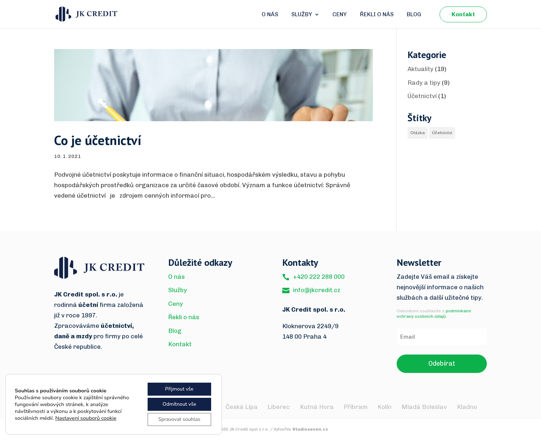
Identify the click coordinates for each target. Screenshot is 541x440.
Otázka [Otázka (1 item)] (417, 132)
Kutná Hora (317, 406)
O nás (270, 15)
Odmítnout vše (179, 404)
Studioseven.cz (310, 429)
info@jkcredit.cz (316, 290)
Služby (301, 15)
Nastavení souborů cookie (85, 418)
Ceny (339, 15)
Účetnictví (422, 96)
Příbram (356, 406)
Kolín (385, 406)
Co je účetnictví (97, 140)
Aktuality (420, 68)
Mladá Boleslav (424, 406)
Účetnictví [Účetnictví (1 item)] (442, 132)
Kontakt (463, 14)
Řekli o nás (377, 15)
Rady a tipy (423, 82)
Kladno (467, 406)
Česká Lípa (242, 406)
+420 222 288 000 (319, 276)
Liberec (278, 406)
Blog (414, 15)
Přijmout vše (179, 389)
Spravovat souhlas (179, 419)
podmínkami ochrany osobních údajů (434, 313)
